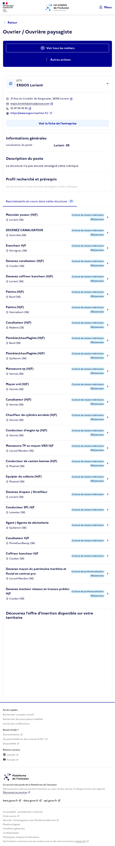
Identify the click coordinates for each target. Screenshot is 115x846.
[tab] (40, 201)
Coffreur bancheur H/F (22, 553)
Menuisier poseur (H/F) (22, 214)
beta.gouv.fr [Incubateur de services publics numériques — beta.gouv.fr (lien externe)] (10, 801)
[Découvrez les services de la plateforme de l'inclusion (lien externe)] (16, 776)
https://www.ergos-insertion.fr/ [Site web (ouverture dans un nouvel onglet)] (30, 113)
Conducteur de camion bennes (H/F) (31, 461)
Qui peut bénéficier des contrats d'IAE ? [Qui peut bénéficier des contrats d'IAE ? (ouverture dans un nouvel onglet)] (24, 739)
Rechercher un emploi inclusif (18, 714)
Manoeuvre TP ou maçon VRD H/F (30, 445)
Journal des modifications (16, 723)
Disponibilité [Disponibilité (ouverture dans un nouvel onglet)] (9, 743)
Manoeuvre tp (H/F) (20, 368)
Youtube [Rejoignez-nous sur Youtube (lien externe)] (9, 759)
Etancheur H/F (16, 245)
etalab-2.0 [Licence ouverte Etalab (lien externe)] (80, 841)
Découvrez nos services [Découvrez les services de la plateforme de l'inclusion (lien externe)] (15, 792)
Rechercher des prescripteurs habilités (23, 719)
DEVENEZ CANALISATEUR (24, 230)
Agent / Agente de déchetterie (27, 522)
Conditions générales (14, 828)
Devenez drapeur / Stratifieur (26, 492)
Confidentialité (11, 833)
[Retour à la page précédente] (11, 22)
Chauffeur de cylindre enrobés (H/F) (31, 415)
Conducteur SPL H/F (20, 507)
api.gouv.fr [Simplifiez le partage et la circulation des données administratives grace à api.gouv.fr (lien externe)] (50, 801)
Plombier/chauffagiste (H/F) (25, 338)
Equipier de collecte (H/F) (24, 476)
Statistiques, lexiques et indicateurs (21, 837)
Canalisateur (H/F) (18, 322)
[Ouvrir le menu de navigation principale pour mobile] (104, 7)
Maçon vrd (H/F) (17, 384)
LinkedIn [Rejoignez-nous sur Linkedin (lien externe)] (9, 755)
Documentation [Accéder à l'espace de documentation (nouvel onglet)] (11, 734)
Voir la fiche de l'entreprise (57, 123)
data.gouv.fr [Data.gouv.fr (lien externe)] (30, 801)
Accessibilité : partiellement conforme (23, 812)
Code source (9, 816)
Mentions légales (11, 824)
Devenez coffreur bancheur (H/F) (29, 276)
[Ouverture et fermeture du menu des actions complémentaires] (57, 59)
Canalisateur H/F (17, 538)
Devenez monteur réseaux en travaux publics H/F (37, 591)
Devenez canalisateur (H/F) (25, 261)
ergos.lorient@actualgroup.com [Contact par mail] (30, 103)
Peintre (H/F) (15, 291)
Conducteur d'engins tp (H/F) (26, 430)
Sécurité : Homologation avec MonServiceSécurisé (29, 820)
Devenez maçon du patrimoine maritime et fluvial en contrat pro (36, 571)
